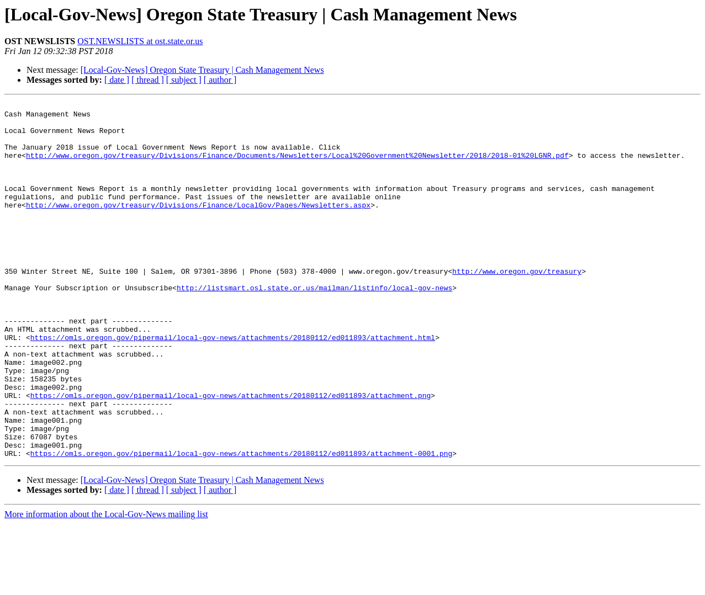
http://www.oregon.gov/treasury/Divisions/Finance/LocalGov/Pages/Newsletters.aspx (198, 226)
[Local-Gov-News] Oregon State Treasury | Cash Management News (202, 70)
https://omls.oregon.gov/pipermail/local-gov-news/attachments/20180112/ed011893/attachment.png (230, 455)
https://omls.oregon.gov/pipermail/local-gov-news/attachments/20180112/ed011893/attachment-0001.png (241, 524)
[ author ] (220, 79)
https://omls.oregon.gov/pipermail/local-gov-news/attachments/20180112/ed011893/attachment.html (232, 385)
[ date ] (116, 79)
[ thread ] (147, 79)
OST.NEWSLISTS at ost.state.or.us (140, 41)
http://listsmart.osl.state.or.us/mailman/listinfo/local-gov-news (314, 326)
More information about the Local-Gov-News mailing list (106, 585)
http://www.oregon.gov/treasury (516, 306)
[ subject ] (184, 79)
